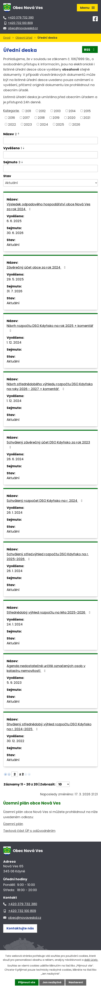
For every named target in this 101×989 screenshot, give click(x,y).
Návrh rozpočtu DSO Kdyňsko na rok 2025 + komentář (50, 327)
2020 (71, 117)
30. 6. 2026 (15, 233)
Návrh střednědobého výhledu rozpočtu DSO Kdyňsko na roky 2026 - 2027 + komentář (50, 386)
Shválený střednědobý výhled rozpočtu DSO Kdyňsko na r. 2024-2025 (49, 726)
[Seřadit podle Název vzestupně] (19, 133)
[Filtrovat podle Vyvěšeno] (50, 155)
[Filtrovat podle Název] (50, 140)
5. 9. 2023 (14, 682)
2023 (28, 124)
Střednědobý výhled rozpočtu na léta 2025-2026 (49, 612)
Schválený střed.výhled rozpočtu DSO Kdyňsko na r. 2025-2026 (48, 556)
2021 (86, 117)
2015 (87, 111)
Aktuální (13, 244)
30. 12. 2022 (15, 741)
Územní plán (13, 824)
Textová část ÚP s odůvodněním (29, 830)
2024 (44, 124)
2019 (56, 117)
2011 (28, 111)
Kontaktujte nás (20, 928)
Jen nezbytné (51, 982)
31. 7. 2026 (14, 291)
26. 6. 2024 (15, 459)
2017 (26, 117)
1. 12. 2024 (14, 342)
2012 (42, 111)
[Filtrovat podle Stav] (50, 182)
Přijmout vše (26, 982)
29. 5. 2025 (15, 279)
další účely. (91, 960)
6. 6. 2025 (14, 221)
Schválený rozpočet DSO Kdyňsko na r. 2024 (45, 500)
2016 (11, 117)
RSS (90, 49)
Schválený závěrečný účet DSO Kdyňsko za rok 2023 (48, 444)
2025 (60, 124)
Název (10, 134)
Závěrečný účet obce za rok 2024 (37, 267)
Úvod (6, 38)
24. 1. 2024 (15, 624)
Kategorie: (11, 110)
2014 (72, 111)
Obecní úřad (23, 38)
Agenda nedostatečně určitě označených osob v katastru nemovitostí (46, 668)
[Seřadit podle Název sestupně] (19, 134)
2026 (76, 124)
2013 (57, 111)
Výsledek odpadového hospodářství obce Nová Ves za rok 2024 (48, 206)
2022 (12, 124)
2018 (41, 117)
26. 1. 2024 (15, 512)
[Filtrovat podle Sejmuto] (50, 168)
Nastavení (76, 982)
